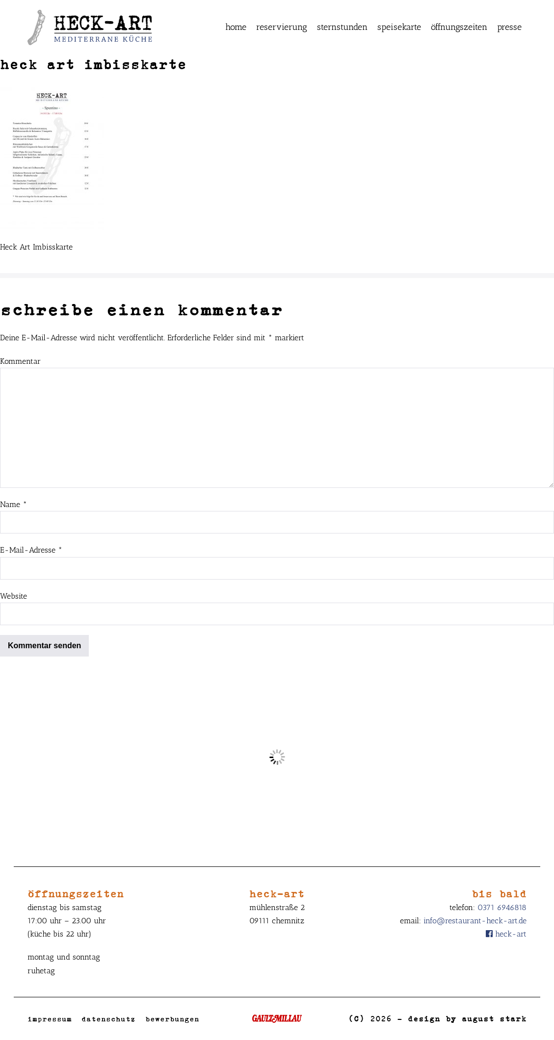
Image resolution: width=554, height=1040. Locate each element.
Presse (509, 27)
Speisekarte (399, 27)
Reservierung (281, 27)
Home (235, 27)
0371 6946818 (502, 907)
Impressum (49, 1018)
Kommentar (20, 361)
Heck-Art (506, 934)
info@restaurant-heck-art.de (475, 920)
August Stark (494, 1018)
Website (13, 596)
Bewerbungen (172, 1018)
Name (13, 504)
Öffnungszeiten (459, 27)
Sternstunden (342, 27)
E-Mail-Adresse (31, 550)
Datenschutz (108, 1018)
